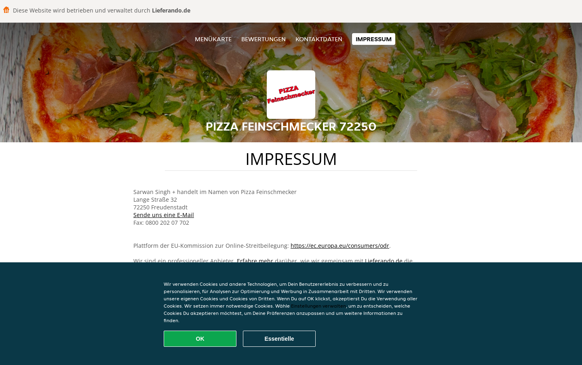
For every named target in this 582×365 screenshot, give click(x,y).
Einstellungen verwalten (318, 306)
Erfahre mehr (255, 261)
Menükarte (213, 39)
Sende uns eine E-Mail (163, 215)
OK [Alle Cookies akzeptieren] (200, 338)
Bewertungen (263, 39)
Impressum (374, 39)
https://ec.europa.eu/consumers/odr (340, 245)
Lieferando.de (384, 261)
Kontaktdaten (318, 39)
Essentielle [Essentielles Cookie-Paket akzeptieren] (279, 338)
